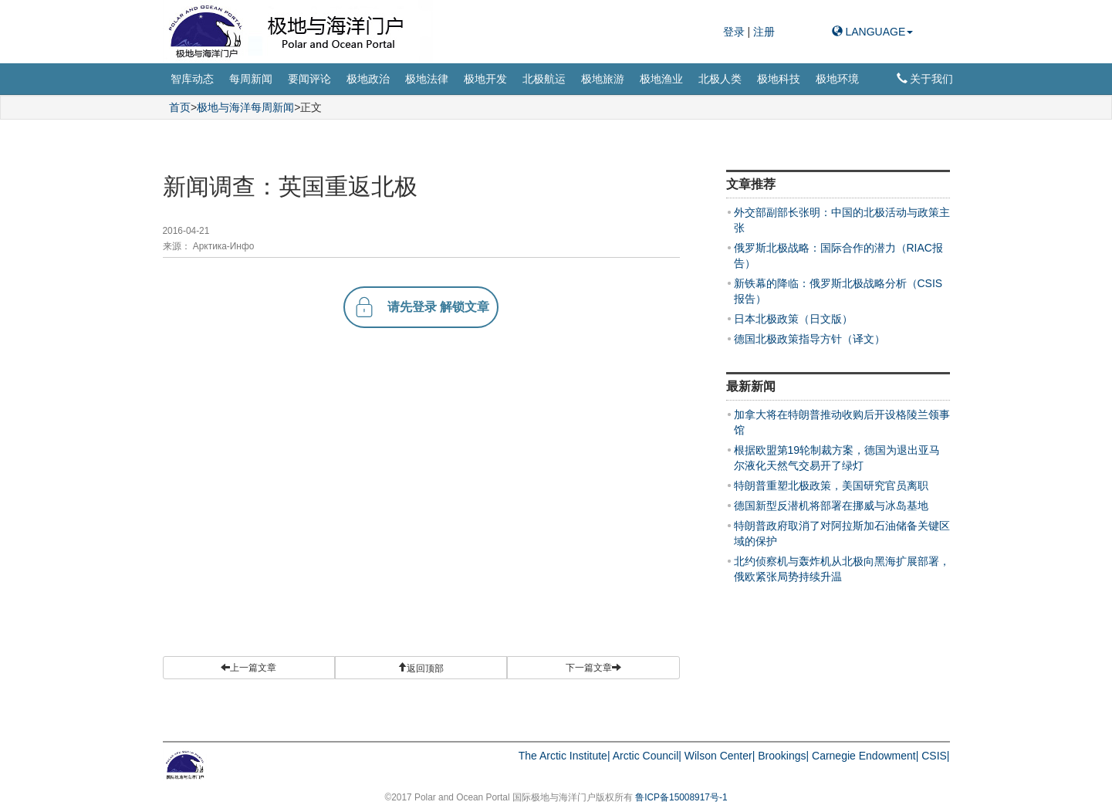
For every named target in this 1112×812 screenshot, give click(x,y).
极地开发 (485, 79)
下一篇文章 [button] (593, 667)
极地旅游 (602, 79)
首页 (180, 107)
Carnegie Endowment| (865, 755)
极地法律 (426, 79)
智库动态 (192, 79)
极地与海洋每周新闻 (245, 107)
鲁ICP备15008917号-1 (681, 797)
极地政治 (368, 79)
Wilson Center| (719, 755)
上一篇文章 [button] (248, 667)
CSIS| (935, 755)
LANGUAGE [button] (873, 31)
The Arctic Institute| (564, 755)
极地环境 (837, 79)
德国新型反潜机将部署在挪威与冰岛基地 (831, 505)
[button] (421, 667)
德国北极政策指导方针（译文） (809, 339)
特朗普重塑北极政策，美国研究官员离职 (831, 485)
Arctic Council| (647, 755)
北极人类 (720, 79)
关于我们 (925, 79)
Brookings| (783, 755)
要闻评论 (309, 79)
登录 (735, 31)
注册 (764, 31)
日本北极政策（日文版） (793, 319)
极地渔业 (661, 79)
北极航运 (544, 79)
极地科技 (778, 79)
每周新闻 (250, 79)
